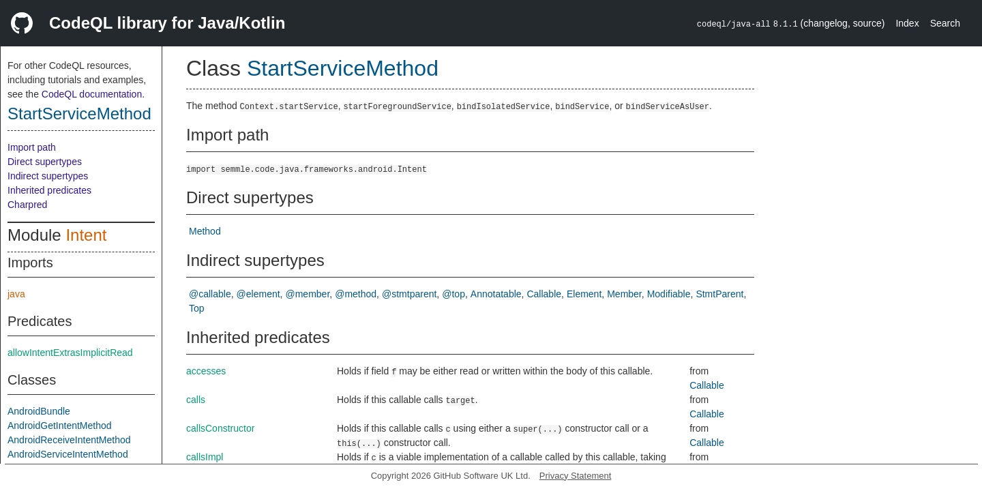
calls (195, 399)
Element (584, 293)
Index (907, 23)
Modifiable (669, 293)
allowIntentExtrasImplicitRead (70, 352)
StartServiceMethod (79, 113)
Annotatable (496, 293)
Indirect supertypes (48, 175)
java (16, 293)
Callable (543, 293)
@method (355, 293)
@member (308, 293)
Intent (85, 235)
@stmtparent (409, 293)
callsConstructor (220, 428)
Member (624, 293)
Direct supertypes (45, 161)
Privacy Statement (575, 476)
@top (453, 293)
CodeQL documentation (92, 94)
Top (197, 308)
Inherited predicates (49, 190)
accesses (206, 371)
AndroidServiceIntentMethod (68, 454)
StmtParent (719, 293)
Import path (32, 147)
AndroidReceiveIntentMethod (69, 439)
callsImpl (204, 456)
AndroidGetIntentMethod (60, 425)
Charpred (27, 204)
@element (258, 293)
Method (205, 231)
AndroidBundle (39, 411)
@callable (210, 293)
